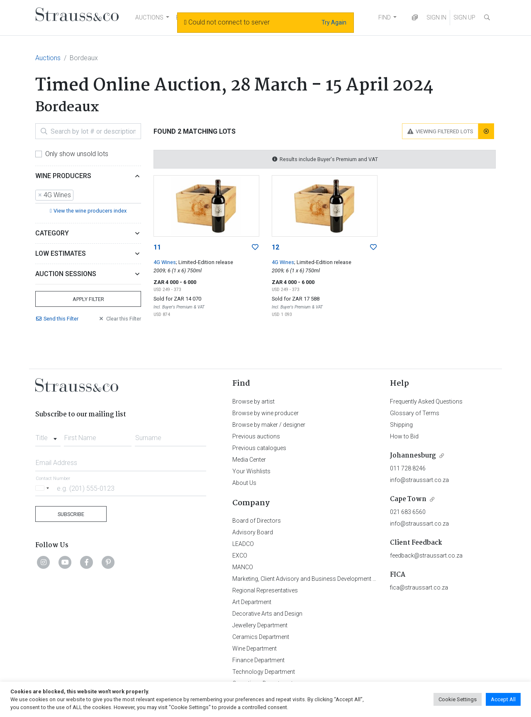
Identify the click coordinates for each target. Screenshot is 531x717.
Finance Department (258, 660)
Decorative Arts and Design (267, 613)
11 (157, 247)
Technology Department (263, 671)
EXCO (239, 555)
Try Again (334, 22)
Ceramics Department (260, 637)
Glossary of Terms (414, 413)
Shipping (401, 424)
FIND (384, 17)
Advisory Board (252, 532)
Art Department (251, 602)
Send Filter (56, 319)
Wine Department (254, 648)
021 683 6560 (408, 512)
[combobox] (88, 195)
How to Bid (404, 436)
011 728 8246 (408, 468)
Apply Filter (88, 299)
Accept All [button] (503, 699)
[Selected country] (43, 488)
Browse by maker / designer (268, 424)
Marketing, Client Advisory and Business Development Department (317, 578)
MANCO (242, 567)
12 (275, 247)
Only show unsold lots (76, 154)
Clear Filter (119, 319)
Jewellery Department (259, 625)
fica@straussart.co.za (419, 587)
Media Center (249, 459)
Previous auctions (256, 436)
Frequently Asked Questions (426, 401)
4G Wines (164, 262)
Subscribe (71, 514)
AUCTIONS (149, 17)
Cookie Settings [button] (457, 699)
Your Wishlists (251, 471)
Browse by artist (253, 401)
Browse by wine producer (265, 413)
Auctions (48, 58)
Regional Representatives (265, 590)
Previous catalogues (259, 448)
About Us (244, 483)
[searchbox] (78, 196)
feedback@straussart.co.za (426, 555)
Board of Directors (256, 520)
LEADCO (243, 544)
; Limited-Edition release (204, 262)
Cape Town (408, 499)
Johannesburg (413, 455)
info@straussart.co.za (419, 480)
